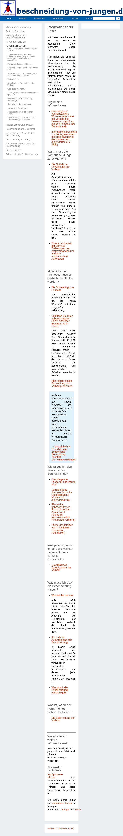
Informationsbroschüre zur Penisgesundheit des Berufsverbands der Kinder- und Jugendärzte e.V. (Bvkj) (64, 138)
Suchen (74, 18)
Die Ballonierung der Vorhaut (63, 719)
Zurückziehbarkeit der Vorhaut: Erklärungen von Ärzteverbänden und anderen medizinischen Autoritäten (21, 57)
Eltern (78, 809)
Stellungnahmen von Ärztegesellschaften (16, 36)
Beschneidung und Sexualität (20, 129)
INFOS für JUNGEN (16, 42)
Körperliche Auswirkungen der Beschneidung (61, 640)
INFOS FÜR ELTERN (16, 46)
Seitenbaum (58, 18)
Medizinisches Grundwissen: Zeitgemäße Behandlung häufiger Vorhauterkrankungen (64, 453)
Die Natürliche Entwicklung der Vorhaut (60, 167)
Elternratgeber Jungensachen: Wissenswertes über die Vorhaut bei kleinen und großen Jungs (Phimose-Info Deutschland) (63, 119)
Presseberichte (13, 150)
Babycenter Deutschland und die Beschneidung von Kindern (21, 119)
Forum (89, 18)
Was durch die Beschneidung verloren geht (19, 99)
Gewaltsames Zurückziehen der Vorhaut (20, 84)
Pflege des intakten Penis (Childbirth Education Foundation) (62, 529)
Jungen (65, 809)
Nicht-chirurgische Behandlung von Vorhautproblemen (61, 383)
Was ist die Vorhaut (62, 595)
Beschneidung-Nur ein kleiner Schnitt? (20, 113)
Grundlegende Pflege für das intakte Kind (63, 482)
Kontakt (22, 18)
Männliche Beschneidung (18, 27)
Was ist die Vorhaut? (16, 89)
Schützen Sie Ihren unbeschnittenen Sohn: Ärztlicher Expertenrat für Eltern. (62, 321)
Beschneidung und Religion (19, 139)
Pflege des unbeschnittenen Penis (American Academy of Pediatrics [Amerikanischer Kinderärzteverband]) (63, 512)
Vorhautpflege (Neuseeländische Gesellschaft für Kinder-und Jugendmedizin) (61, 494)
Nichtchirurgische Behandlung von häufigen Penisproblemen (22, 74)
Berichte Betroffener (16, 31)
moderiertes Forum (62, 803)
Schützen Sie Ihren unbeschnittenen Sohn (22, 69)
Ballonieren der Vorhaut (17, 108)
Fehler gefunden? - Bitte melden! (22, 154)
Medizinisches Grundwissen (20, 125)
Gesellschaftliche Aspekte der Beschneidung (20, 145)
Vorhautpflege (13, 79)
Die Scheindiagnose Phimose (20, 64)
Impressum (39, 18)
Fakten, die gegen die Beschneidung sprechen (23, 94)
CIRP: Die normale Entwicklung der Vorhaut (22, 50)
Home (8, 18)
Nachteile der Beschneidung (19, 104)
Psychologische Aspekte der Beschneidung (20, 134)
